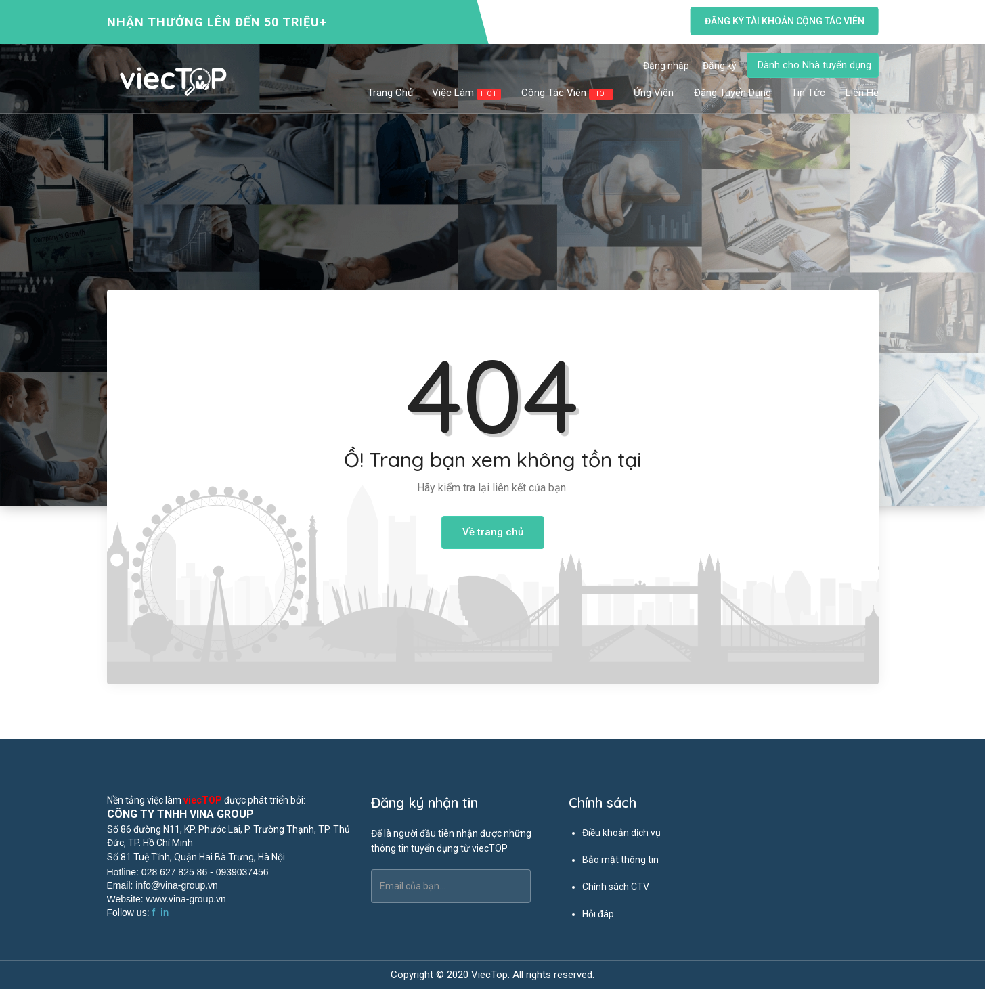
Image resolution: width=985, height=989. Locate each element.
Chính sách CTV (615, 886)
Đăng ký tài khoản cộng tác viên (784, 21)
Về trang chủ (492, 532)
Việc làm (467, 93)
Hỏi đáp (598, 913)
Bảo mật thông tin (620, 859)
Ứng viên (654, 93)
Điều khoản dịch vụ (621, 832)
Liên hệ (862, 93)
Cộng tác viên (568, 93)
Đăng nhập (666, 65)
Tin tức (809, 93)
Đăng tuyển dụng (733, 93)
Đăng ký (720, 65)
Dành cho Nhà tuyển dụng (814, 65)
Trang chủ (390, 93)
